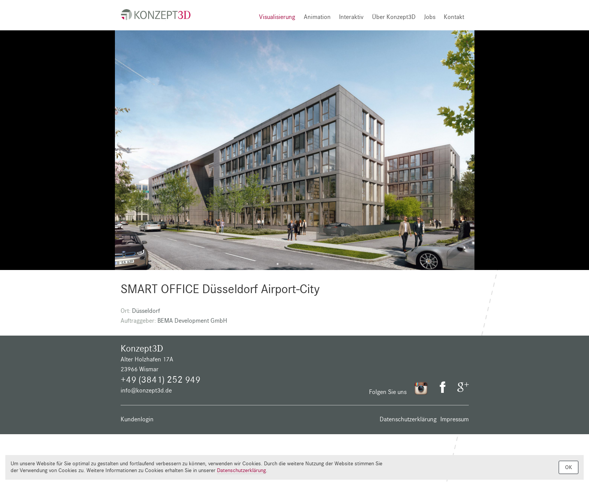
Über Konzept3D (394, 16)
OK (568, 467)
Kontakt (454, 16)
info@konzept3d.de (146, 390)
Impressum (454, 419)
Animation (317, 16)
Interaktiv (351, 16)
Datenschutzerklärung (408, 419)
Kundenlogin (137, 419)
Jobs (429, 16)
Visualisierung (277, 16)
